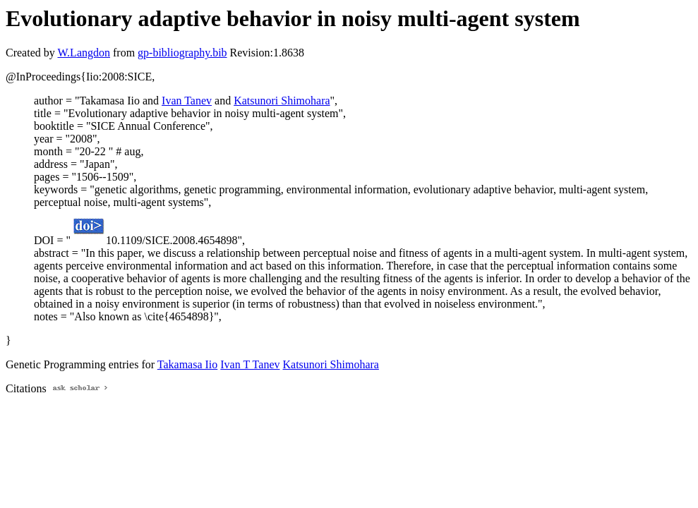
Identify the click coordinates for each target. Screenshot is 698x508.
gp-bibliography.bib (182, 53)
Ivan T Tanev (249, 364)
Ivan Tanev (187, 101)
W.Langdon (83, 53)
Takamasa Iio (187, 364)
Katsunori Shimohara (282, 101)
